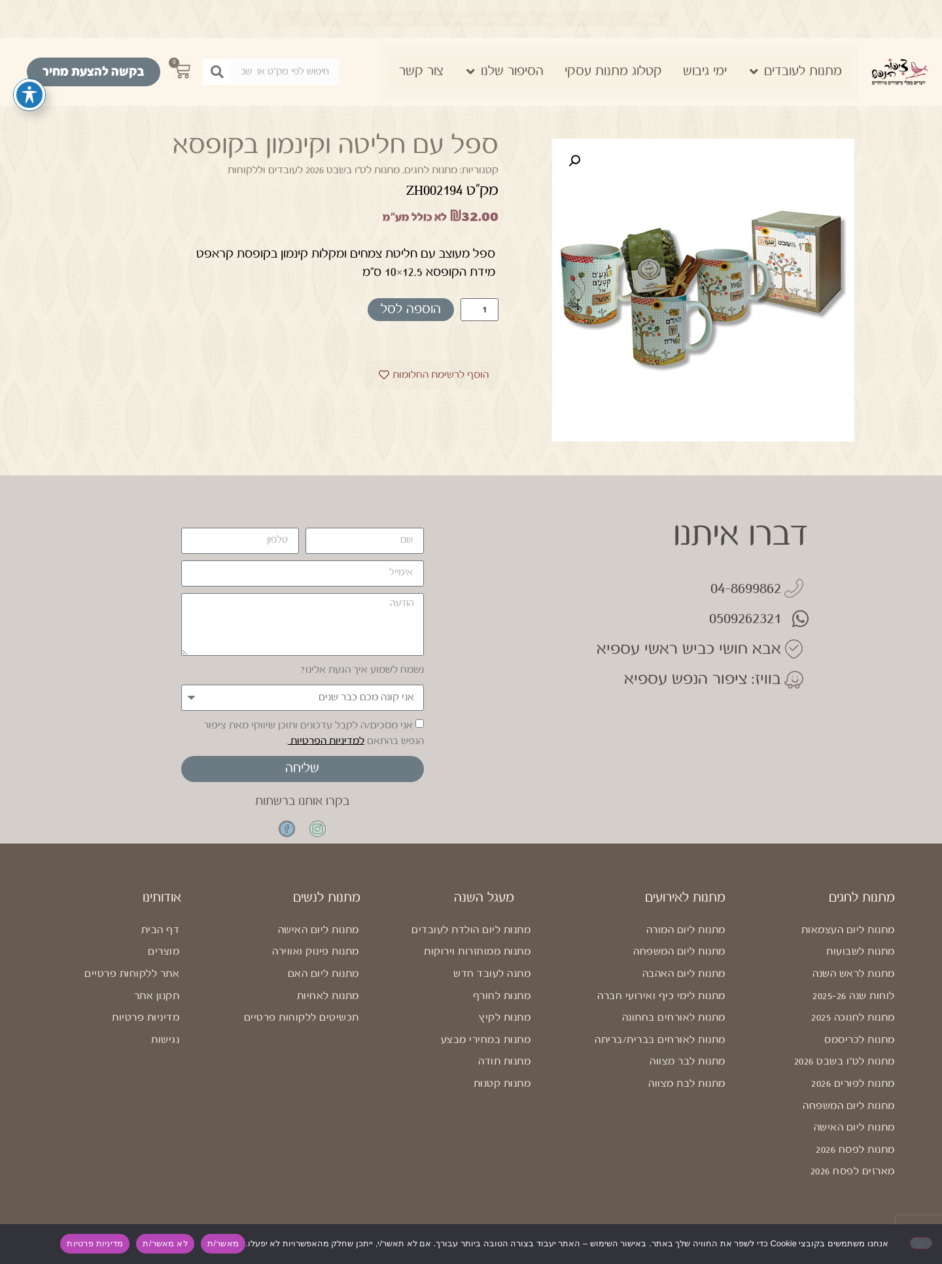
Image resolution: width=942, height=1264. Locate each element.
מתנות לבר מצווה (687, 1070)
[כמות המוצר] (479, 309)
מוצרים (163, 960)
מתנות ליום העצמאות (848, 939)
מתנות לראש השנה (853, 983)
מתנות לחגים (430, 170)
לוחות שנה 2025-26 (853, 1005)
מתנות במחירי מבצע (486, 1049)
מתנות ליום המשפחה (849, 1115)
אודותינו (162, 907)
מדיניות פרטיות (145, 1027)
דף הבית (160, 939)
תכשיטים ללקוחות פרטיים (301, 1027)
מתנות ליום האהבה (683, 983)
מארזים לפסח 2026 (853, 1180)
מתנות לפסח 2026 (855, 1159)
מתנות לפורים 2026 (853, 1093)
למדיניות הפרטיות (326, 740)
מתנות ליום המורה (685, 939)
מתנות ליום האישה (854, 1136)
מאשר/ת (223, 1243)
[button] (574, 161)
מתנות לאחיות (328, 1005)
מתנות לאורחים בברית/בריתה (660, 1049)
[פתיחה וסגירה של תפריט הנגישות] (29, 95)
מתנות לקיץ (505, 1027)
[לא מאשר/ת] (921, 1243)
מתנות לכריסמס (859, 1049)
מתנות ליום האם (323, 983)
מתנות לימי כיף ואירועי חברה (661, 1005)
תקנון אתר (157, 1005)
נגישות (165, 1049)
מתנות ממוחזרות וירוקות (477, 960)
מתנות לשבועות (860, 960)
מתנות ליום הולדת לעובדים (471, 939)
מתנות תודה (504, 1070)
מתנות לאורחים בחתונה (673, 1027)
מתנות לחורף (502, 1005)
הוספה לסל (411, 309)
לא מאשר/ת (165, 1243)
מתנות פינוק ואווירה (315, 960)
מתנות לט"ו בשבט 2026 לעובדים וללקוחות (314, 170)
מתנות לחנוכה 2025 (853, 1027)
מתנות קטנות (502, 1093)
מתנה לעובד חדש (492, 983)
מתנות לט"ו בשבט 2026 (844, 1070)
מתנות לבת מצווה (686, 1093)
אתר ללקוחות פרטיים (131, 983)
